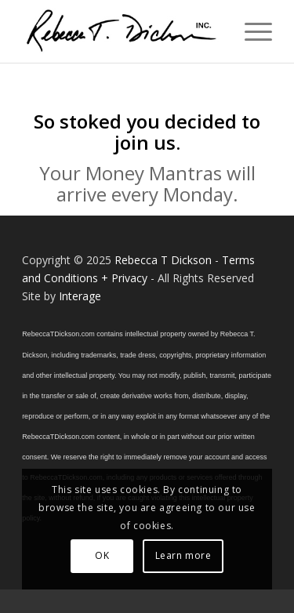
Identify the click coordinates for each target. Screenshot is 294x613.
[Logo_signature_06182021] (122, 31)
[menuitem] (250, 31)
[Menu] (250, 31)
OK (102, 555)
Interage (80, 295)
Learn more (183, 555)
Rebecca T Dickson (163, 259)
